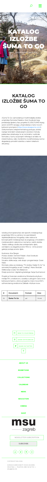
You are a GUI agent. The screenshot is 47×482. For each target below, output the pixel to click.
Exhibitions (23, 370)
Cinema (23, 406)
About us (23, 363)
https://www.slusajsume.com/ (29, 127)
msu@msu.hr (12, 469)
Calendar (23, 384)
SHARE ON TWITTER (23, 346)
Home (11, 52)
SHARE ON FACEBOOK (23, 339)
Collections (23, 377)
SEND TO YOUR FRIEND (23, 333)
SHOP (23, 413)
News (23, 392)
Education (23, 399)
